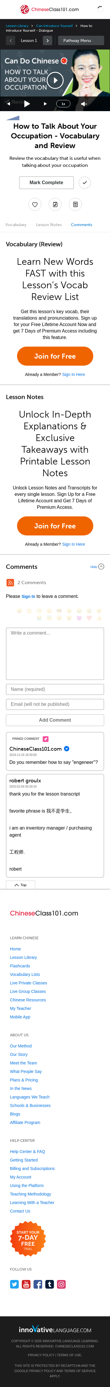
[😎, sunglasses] (59, 611)
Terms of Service (80, 1371)
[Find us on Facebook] (38, 1284)
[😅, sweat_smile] (89, 611)
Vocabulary (15, 224)
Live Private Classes (28, 983)
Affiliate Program (25, 1122)
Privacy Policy (41, 1355)
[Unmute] (84, 104)
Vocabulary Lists (25, 974)
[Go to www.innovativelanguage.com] (55, 1328)
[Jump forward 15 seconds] (46, 104)
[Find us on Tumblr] (49, 1284)
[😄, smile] (19, 611)
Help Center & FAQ (27, 1151)
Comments (81, 224)
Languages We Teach (30, 1097)
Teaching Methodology (30, 1194)
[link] (47, 40)
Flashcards (20, 966)
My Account (20, 1177)
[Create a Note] (55, 204)
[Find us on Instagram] (61, 1284)
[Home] (50, 13)
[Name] (55, 689)
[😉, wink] (99, 611)
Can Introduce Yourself (54, 26)
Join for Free (55, 356)
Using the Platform (27, 1185)
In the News (21, 1088)
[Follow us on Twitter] (14, 1284)
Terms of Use (69, 1355)
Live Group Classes (28, 991)
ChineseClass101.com (74, 1346)
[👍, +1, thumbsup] (99, 618)
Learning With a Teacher (32, 1202)
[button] (100, 9)
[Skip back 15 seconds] (9, 104)
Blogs (15, 1114)
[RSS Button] (10, 582)
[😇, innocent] (49, 618)
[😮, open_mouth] (69, 618)
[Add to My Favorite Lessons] (34, 204)
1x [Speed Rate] (63, 104)
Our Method (21, 1046)
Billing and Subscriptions (32, 1168)
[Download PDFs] (75, 204)
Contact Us (20, 1211)
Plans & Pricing (24, 1080)
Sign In (28, 596)
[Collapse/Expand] (55, 566)
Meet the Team (23, 1063)
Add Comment (55, 720)
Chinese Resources (28, 1000)
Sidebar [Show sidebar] (81, 40)
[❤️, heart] (89, 618)
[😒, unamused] (49, 611)
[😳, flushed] (29, 611)
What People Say (26, 1071)
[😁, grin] (39, 611)
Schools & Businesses (30, 1105)
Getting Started (24, 1160)
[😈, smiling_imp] (79, 618)
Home (15, 949)
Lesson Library (17, 26)
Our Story (19, 1054)
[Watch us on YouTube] (26, 1284)
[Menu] (9, 9)
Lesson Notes (49, 224)
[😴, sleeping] (59, 618)
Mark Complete (46, 182)
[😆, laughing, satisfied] (79, 611)
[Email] (55, 704)
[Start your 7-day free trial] (28, 1239)
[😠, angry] (69, 611)
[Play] (27, 104)
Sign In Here (73, 374)
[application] (55, 80)
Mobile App (20, 1017)
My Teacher (20, 1008)
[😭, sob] (39, 618)
